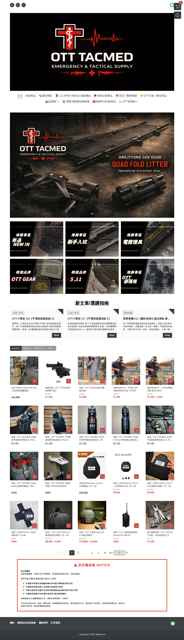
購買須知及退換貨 (26, 623)
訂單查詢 (55, 623)
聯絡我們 (43, 623)
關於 (12, 623)
